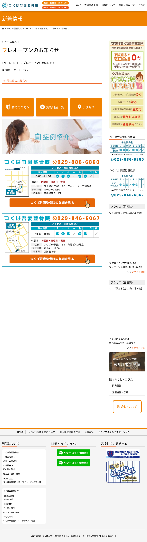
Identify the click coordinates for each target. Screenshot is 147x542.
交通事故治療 (91, 5)
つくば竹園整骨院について (41, 432)
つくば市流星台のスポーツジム (114, 432)
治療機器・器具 (120, 392)
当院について (108, 5)
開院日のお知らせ (17, 80)
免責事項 (89, 432)
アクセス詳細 (138, 272)
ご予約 (141, 5)
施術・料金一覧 (127, 5)
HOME (78, 5)
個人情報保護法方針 (70, 432)
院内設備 (116, 385)
